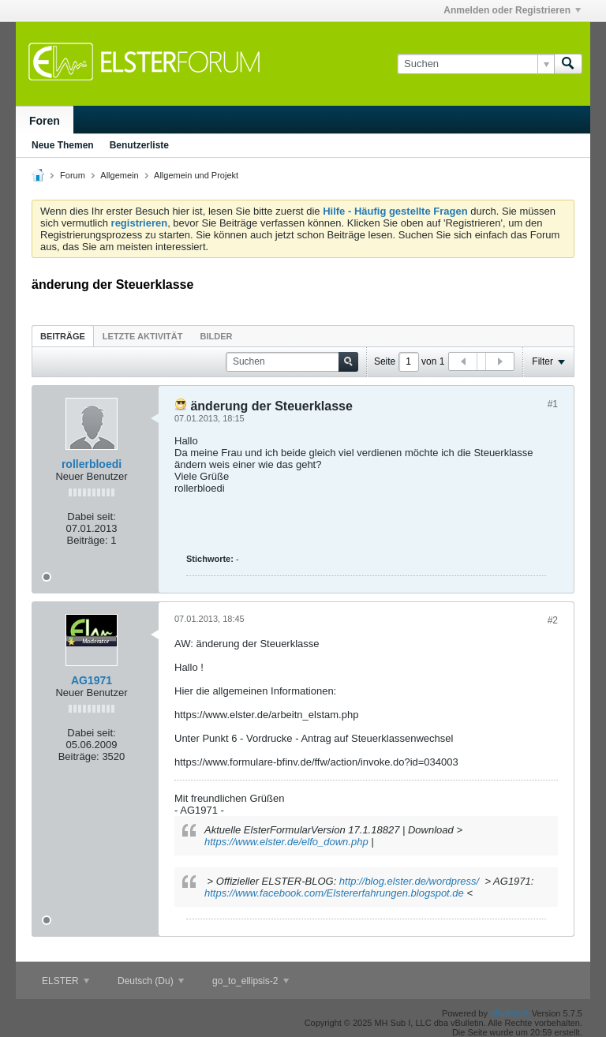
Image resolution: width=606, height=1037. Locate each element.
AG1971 (91, 680)
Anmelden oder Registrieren (512, 10)
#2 (553, 620)
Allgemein (119, 175)
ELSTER (65, 980)
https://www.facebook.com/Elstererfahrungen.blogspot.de (334, 893)
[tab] (63, 335)
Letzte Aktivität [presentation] (143, 336)
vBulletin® (509, 1013)
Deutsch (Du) (151, 980)
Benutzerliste (139, 145)
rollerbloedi (92, 464)
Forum (72, 175)
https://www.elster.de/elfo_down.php (286, 842)
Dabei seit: (91, 516)
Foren (44, 120)
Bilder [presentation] (216, 336)
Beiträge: (87, 540)
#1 (553, 404)
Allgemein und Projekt (196, 175)
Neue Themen (63, 145)
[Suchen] (475, 64)
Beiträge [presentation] (62, 336)
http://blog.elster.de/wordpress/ (409, 881)
